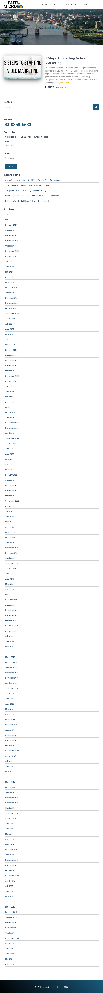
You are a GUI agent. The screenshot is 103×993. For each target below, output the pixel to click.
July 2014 (9, 949)
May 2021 (9, 522)
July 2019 (9, 636)
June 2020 (9, 579)
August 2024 (10, 319)
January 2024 (11, 355)
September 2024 (12, 314)
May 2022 (9, 459)
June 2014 (9, 954)
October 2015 (11, 870)
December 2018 (11, 673)
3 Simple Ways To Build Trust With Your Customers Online (29, 201)
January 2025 (11, 293)
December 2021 (11, 485)
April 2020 (9, 589)
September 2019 (12, 626)
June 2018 (9, 704)
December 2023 (11, 360)
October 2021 (11, 496)
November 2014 (11, 928)
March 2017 (10, 782)
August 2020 (10, 569)
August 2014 (10, 943)
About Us (71, 5)
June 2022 (9, 454)
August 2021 (10, 506)
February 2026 (11, 225)
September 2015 (12, 876)
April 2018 (9, 714)
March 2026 (10, 220)
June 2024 (9, 329)
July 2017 (9, 761)
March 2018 (10, 719)
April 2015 (9, 902)
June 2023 (9, 391)
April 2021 (9, 527)
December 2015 (11, 860)
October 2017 (11, 746)
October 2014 (11, 933)
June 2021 (9, 516)
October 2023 (11, 371)
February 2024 (11, 350)
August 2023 (10, 381)
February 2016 (11, 850)
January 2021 (11, 543)
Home (45, 5)
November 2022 (11, 428)
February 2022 (11, 475)
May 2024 (9, 334)
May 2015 (9, 896)
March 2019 (10, 657)
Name (8, 141)
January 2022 (11, 480)
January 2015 (11, 917)
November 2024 (11, 303)
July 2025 (9, 261)
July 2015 (9, 886)
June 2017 (9, 766)
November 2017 (11, 740)
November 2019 (11, 615)
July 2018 (9, 699)
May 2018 (9, 709)
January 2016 (11, 855)
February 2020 (11, 600)
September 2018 (12, 688)
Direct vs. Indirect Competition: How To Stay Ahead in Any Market (32, 196)
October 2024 (11, 308)
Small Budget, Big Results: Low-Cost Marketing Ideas (27, 185)
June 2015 (9, 891)
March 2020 (10, 595)
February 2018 (11, 725)
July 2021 (9, 511)
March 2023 (10, 407)
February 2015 (11, 912)
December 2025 (11, 235)
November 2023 (11, 366)
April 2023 (9, 402)
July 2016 (9, 824)
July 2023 (9, 386)
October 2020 (11, 558)
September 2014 (12, 938)
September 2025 (12, 251)
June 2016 (9, 829)
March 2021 (10, 532)
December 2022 (11, 423)
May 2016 (9, 834)
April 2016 (9, 839)
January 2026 (11, 230)
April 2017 (9, 777)
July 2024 (9, 324)
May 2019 (9, 647)
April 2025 (9, 277)
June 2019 (9, 641)
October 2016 (11, 808)
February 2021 (11, 537)
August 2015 (10, 881)
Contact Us (89, 5)
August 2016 (10, 818)
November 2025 (11, 241)
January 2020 (11, 605)
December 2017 (11, 735)
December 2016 (11, 798)
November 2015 (11, 865)
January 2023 (11, 417)
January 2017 (11, 792)
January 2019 (11, 667)
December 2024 (11, 298)
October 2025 (11, 246)
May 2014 (9, 959)
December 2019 (11, 610)
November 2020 (11, 553)
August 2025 (10, 256)
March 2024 (10, 345)
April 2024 (9, 340)
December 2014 (11, 922)
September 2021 (12, 501)
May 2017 (9, 772)
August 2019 (10, 631)
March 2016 (10, 844)
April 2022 (9, 464)
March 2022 (10, 470)
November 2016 (11, 803)
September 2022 (12, 438)
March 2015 (10, 907)
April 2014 (9, 964)
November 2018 (11, 678)
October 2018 (11, 683)
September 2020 (12, 563)
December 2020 (11, 548)
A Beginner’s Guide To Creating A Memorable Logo (26, 190)
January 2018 (11, 730)
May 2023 (9, 397)
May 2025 (9, 272)
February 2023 (11, 412)
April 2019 (9, 652)
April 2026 (9, 215)
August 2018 (10, 693)
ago (63, 87)
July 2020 (9, 574)
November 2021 (11, 490)
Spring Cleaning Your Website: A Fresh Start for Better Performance (33, 180)
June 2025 (9, 267)
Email (7, 153)
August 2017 (10, 756)
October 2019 (11, 621)
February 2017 (11, 787)
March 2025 (10, 282)
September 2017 (12, 751)
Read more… (66, 83)
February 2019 (11, 662)
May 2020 (9, 584)
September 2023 (12, 376)
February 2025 (11, 287)
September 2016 (12, 813)
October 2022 (11, 433)
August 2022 (10, 444)
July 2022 (9, 449)
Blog (57, 5)
